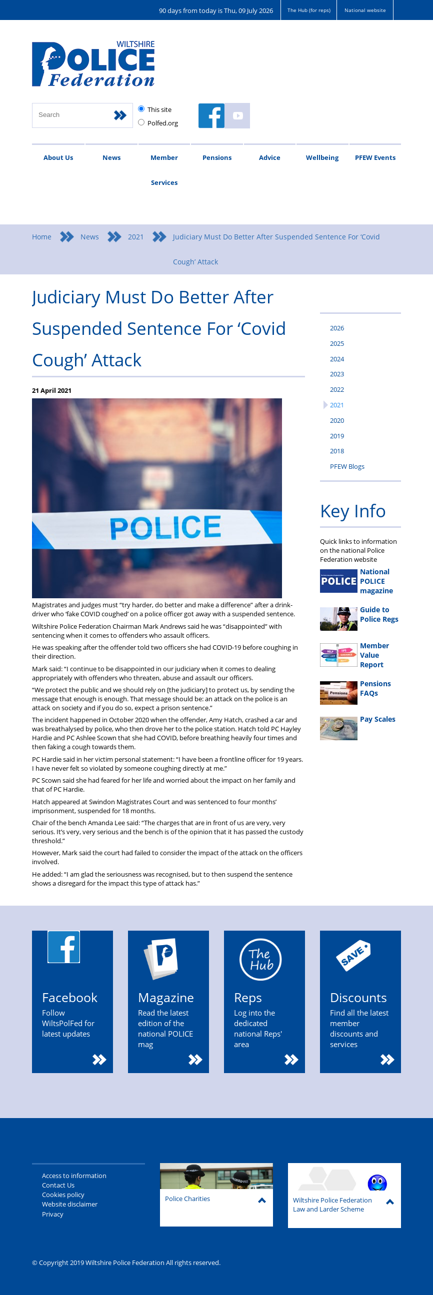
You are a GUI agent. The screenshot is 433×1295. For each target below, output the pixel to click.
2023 (337, 373)
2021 (136, 236)
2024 (337, 358)
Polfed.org (163, 122)
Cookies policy (63, 1194)
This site (160, 109)
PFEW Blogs (347, 466)
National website (365, 9)
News (111, 157)
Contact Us (58, 1185)
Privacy (53, 1214)
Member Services (164, 170)
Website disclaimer (70, 1204)
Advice (269, 157)
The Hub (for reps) (309, 9)
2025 (337, 343)
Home (42, 236)
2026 (337, 327)
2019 (337, 435)
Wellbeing (322, 157)
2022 (337, 389)
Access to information (74, 1175)
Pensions (217, 157)
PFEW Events (375, 157)
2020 (337, 420)
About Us (58, 157)
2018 (337, 450)
